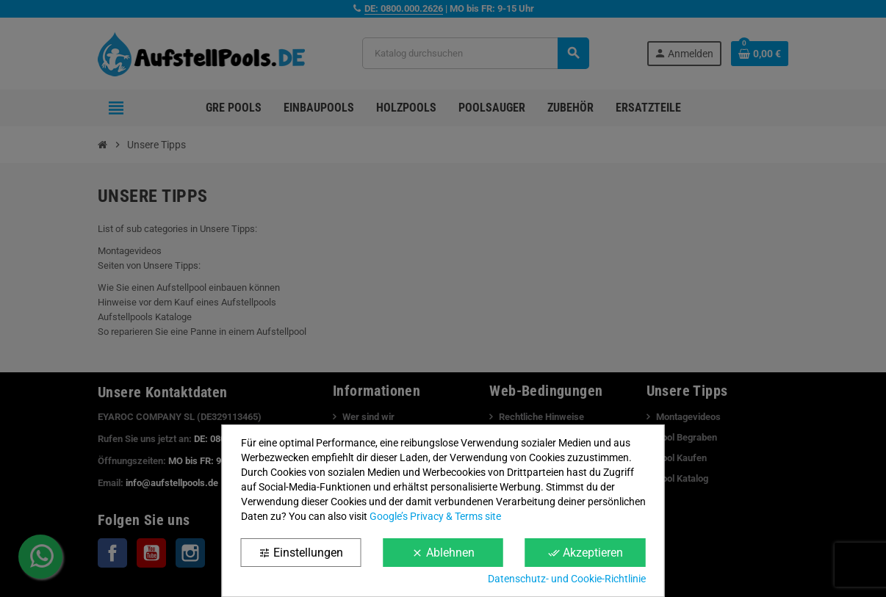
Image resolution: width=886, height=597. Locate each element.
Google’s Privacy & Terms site (435, 516)
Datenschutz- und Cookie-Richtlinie (567, 579)
